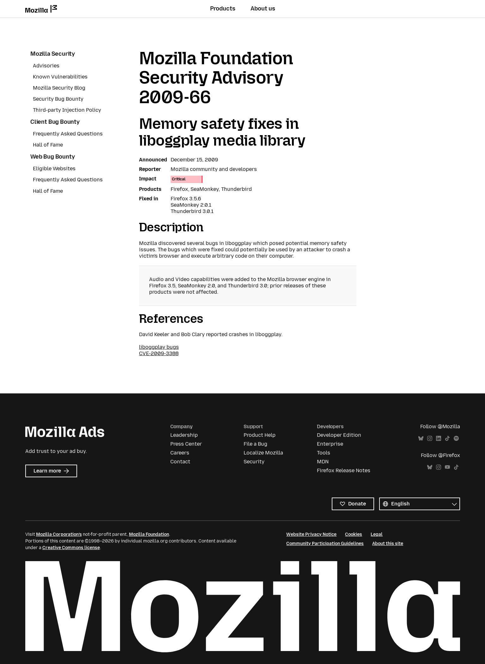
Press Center (186, 444)
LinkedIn (438, 438)
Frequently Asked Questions (68, 134)
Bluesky (421, 438)
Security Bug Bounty (58, 99)
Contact (180, 462)
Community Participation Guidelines (325, 543)
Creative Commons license (71, 547)
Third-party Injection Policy (67, 110)
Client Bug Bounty (55, 121)
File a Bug (255, 444)
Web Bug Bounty (52, 156)
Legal (377, 534)
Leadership (184, 435)
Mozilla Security (52, 53)
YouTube (447, 467)
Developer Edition (339, 435)
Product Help (260, 435)
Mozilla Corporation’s (59, 534)
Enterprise (330, 444)
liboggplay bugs (159, 347)
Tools (323, 453)
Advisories (46, 66)
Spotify (456, 438)
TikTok (447, 438)
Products (222, 8)
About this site (387, 543)
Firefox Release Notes (343, 470)
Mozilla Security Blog (59, 88)
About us (263, 8)
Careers (179, 453)
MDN (323, 462)
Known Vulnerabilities (60, 77)
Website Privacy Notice (311, 534)
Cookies (353, 534)
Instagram (429, 438)
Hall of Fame (48, 145)
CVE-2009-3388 (159, 353)
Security (254, 462)
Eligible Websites (54, 169)
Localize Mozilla (263, 453)
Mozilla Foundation (149, 534)
